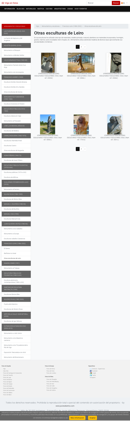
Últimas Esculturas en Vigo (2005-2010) (15, 327)
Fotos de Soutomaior (9, 390)
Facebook (94, 371)
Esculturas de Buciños (11, 209)
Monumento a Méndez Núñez (14, 55)
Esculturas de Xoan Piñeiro (13, 160)
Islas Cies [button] (20, 9)
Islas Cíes (5, 371)
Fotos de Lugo (7, 377)
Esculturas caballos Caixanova (14, 239)
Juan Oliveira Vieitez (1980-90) (16, 224)
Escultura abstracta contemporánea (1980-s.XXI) (14, 281)
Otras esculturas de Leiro (12, 258)
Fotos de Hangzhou (52, 388)
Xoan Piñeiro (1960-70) (12, 155)
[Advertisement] (64, 17)
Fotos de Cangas (7, 384)
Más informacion (77, 418)
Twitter (94, 375)
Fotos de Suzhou (51, 390)
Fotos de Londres (51, 373)
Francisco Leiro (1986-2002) (15, 243)
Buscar (116, 3)
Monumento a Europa (11, 234)
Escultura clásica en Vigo (12, 116)
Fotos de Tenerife (8, 375)
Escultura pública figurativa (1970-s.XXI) (16, 166)
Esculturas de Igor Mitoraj (13, 321)
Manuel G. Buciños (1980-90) (15, 204)
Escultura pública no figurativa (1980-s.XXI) (13, 274)
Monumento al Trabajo (12, 268)
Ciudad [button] (70, 9)
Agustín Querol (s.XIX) (12, 45)
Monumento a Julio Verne (13, 333)
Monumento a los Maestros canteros (13, 339)
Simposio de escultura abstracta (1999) (13, 288)
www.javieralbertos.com (65, 406)
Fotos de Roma (51, 368)
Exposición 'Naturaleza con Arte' (15, 352)
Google (94, 373)
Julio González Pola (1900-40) (15, 60)
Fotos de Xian (50, 384)
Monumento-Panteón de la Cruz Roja (15, 66)
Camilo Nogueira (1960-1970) (15, 136)
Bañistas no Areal (10, 253)
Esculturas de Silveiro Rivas (13, 309)
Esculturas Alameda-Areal (13, 140)
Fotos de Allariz (7, 394)
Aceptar (93, 418)
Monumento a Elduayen (12, 50)
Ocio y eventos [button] (81, 9)
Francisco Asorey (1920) (13, 77)
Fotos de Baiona (7, 379)
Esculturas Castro (10, 145)
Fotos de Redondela (8, 388)
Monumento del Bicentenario (14, 357)
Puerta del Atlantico (11, 304)
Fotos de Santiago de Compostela (12, 373)
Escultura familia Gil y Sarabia (14, 87)
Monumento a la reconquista (14, 72)
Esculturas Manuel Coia (12, 219)
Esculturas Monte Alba (12, 294)
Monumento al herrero (11, 189)
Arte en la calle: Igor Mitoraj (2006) (16, 315)
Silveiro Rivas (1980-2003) (14, 299)
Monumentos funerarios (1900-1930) (14, 98)
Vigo (4, 368)
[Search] (99, 3)
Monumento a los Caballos (13, 229)
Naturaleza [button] (31, 9)
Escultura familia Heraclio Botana (15, 82)
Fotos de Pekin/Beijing (53, 381)
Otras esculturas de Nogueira (14, 150)
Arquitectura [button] (60, 9)
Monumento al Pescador (12, 121)
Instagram (93, 377)
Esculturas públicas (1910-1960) (14, 110)
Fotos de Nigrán (7, 382)
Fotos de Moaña (7, 386)
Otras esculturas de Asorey (13, 92)
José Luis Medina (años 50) (14, 126)
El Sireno (7, 248)
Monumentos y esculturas (14, 26)
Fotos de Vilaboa (7, 392)
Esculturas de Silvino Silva (13, 199)
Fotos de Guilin (51, 386)
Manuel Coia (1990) (11, 214)
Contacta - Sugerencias (98, 368)
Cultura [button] (49, 9)
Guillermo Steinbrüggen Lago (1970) (16, 183)
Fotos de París (50, 371)
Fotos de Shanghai (52, 379)
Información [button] (9, 9)
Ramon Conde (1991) (12, 263)
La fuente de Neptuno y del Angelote (13, 39)
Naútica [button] (40, 9)
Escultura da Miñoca (11, 177)
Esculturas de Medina (11, 131)
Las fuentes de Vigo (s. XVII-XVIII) (14, 32)
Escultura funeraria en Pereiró (14, 104)
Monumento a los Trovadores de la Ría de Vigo (16, 346)
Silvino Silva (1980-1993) (13, 194)
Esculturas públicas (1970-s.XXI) (15, 172)
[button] (124, 3)
